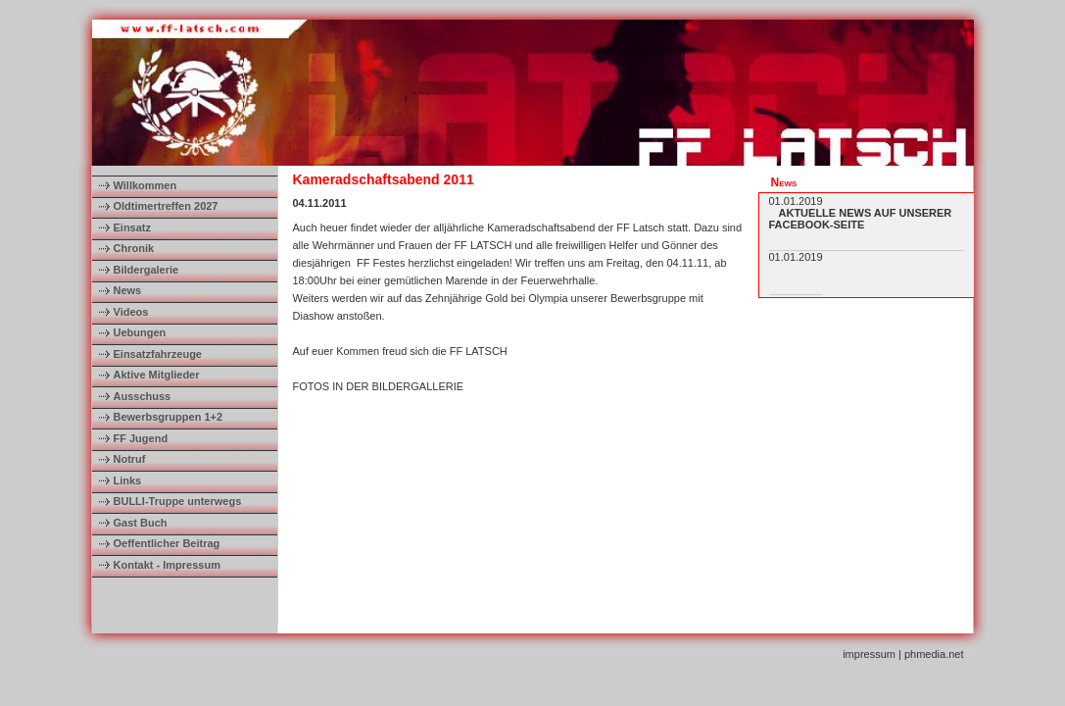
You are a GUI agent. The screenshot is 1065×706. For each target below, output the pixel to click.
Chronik (134, 248)
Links (128, 480)
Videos (131, 312)
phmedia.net (934, 654)
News (128, 290)
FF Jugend (141, 438)
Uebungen (140, 332)
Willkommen (145, 185)
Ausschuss (142, 396)
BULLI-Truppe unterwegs (178, 501)
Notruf (130, 459)
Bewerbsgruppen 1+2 (168, 417)
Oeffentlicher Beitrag (167, 543)
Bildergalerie (146, 270)
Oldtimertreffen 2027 (166, 206)
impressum (869, 654)
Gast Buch (141, 523)
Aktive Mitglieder (157, 374)
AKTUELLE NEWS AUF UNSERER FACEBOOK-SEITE (860, 218)
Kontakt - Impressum (167, 565)
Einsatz (133, 227)
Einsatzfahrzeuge (158, 354)
